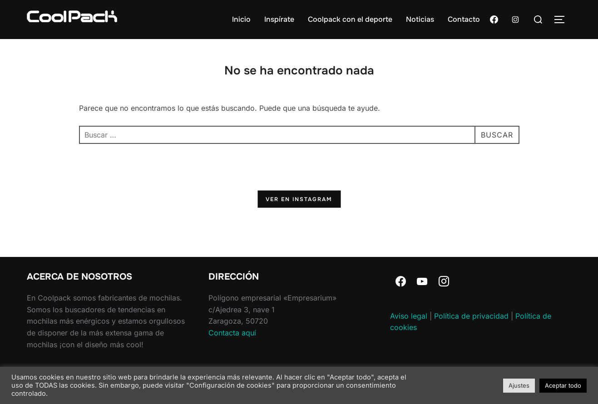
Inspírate (279, 19)
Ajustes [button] (519, 385)
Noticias (420, 19)
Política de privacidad (471, 315)
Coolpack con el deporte (350, 19)
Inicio (241, 19)
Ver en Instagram (299, 198)
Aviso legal (408, 315)
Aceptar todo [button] (563, 385)
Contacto (464, 19)
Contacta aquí (232, 332)
